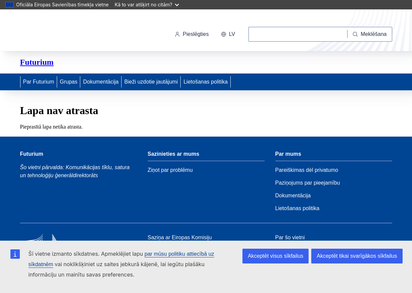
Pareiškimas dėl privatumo (306, 170)
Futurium (37, 62)
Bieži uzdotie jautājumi (151, 82)
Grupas (68, 82)
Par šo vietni (290, 237)
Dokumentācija (101, 82)
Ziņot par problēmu (170, 170)
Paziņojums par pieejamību (307, 183)
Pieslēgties (192, 34)
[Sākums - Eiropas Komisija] (66, 31)
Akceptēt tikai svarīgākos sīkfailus (357, 256)
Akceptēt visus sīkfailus (275, 256)
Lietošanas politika (205, 82)
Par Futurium (38, 82)
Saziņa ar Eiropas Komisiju (180, 237)
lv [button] (228, 34)
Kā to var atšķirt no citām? (147, 4)
